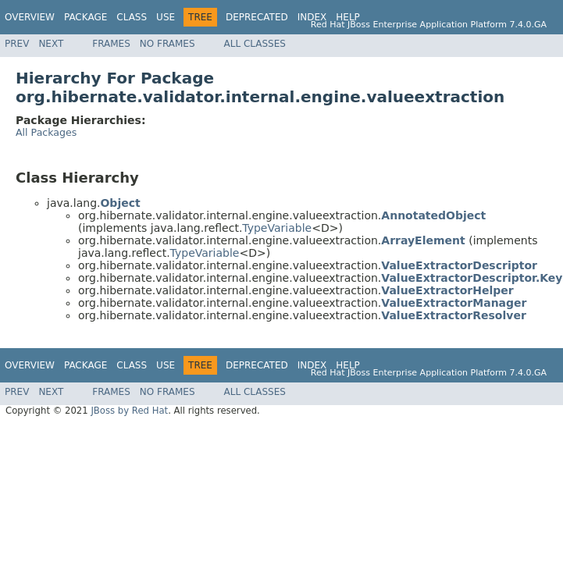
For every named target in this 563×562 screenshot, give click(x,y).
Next (50, 43)
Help (348, 17)
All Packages (46, 132)
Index (312, 17)
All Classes (255, 43)
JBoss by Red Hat (129, 410)
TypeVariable (277, 228)
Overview (30, 17)
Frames (111, 43)
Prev (17, 43)
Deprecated (257, 17)
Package (85, 17)
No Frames (167, 43)
